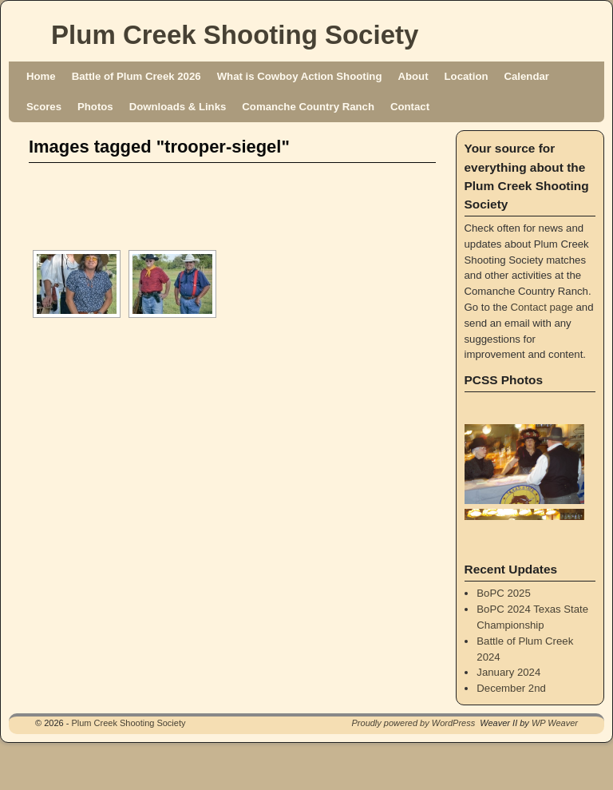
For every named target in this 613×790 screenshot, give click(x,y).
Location (466, 76)
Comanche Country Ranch (308, 107)
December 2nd (511, 688)
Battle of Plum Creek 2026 (136, 76)
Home (41, 76)
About (412, 76)
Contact (409, 107)
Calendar (526, 76)
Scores (43, 107)
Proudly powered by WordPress (414, 723)
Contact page (541, 307)
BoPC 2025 (503, 593)
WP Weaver (555, 723)
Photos (95, 107)
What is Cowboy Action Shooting (299, 76)
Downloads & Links (178, 107)
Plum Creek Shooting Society (234, 35)
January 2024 (508, 672)
